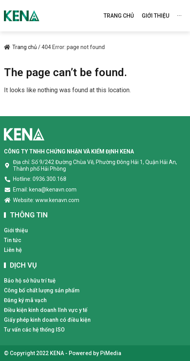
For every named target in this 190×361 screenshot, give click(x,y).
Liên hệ (13, 250)
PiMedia (110, 353)
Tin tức (12, 240)
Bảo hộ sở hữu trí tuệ (30, 280)
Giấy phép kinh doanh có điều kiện (47, 320)
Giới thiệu (16, 230)
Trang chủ (24, 47)
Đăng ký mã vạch (25, 300)
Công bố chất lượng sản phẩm (42, 290)
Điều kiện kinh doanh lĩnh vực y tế (46, 310)
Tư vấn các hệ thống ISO (34, 329)
